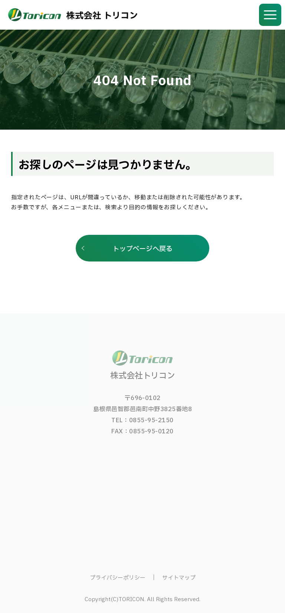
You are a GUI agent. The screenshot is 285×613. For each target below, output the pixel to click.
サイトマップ (179, 578)
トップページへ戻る (143, 249)
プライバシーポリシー (117, 578)
